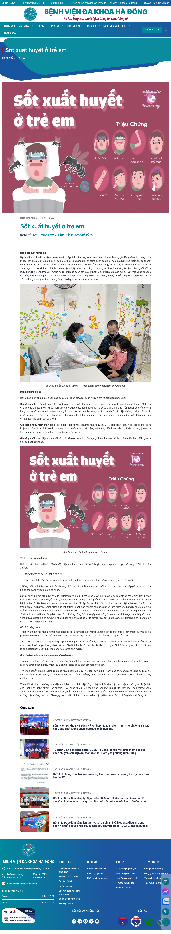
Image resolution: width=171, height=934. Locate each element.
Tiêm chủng (68, 25)
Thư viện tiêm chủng (154, 887)
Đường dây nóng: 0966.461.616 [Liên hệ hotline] (15, 880)
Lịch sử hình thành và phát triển (69, 874)
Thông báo (9, 33)
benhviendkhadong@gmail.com (22, 887)
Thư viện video (66, 907)
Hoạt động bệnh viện (126, 877)
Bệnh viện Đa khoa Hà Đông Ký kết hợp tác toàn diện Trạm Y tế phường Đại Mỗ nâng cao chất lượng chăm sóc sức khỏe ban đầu (103, 727)
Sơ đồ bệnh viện (66, 890)
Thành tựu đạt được (68, 880)
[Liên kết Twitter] (91, 925)
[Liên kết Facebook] (74, 925)
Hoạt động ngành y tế (30, 218)
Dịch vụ (52, 25)
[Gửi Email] (79, 925)
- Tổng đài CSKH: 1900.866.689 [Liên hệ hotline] (40, 880)
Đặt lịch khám (152, 29)
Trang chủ (8, 25)
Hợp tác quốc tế (123, 891)
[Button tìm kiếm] (166, 29)
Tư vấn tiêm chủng (153, 882)
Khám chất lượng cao (97, 872)
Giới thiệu (22, 25)
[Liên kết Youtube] (97, 925)
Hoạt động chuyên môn (127, 882)
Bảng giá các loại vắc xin (156, 877)
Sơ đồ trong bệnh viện (69, 903)
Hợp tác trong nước (125, 887)
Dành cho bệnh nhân (108, 25)
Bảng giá (86, 25)
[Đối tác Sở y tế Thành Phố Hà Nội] (136, 925)
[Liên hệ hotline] (4, 888)
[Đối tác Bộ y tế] (123, 925)
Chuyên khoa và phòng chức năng (69, 896)
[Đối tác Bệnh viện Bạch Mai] (149, 925)
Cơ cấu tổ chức (66, 885)
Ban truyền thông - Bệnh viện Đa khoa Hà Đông (63, 234)
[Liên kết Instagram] (85, 925)
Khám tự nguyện (95, 877)
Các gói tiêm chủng (153, 872)
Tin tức (38, 25)
